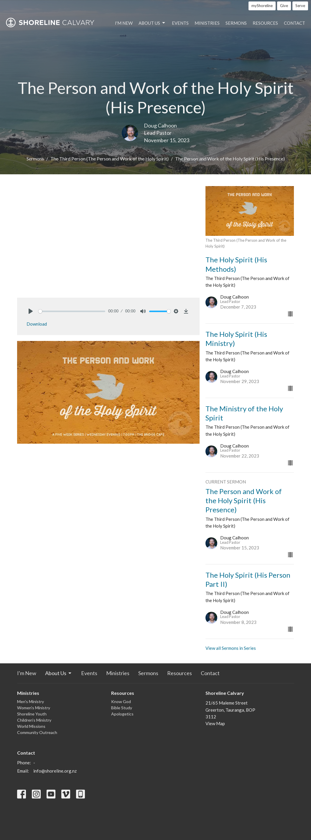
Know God (121, 701)
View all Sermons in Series (230, 648)
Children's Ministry (34, 720)
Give (284, 5)
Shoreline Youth (32, 713)
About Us (152, 23)
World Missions (31, 726)
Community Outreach (37, 732)
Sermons (236, 23)
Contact (294, 23)
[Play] (30, 311)
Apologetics (122, 713)
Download (37, 324)
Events (180, 23)
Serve (300, 5)
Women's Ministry (33, 707)
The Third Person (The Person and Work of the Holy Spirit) (109, 158)
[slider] (72, 311)
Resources (265, 23)
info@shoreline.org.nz (55, 770)
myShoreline (262, 5)
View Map (215, 723)
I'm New (124, 23)
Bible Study (121, 707)
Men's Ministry (30, 701)
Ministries (207, 23)
